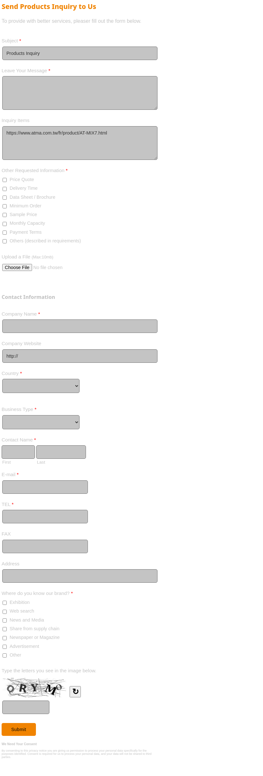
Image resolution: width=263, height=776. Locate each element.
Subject (11, 42)
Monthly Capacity (27, 223)
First (6, 462)
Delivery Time (24, 188)
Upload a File (27, 256)
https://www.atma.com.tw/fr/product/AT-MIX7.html (79, 143)
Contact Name (19, 441)
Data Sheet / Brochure (32, 197)
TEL (7, 505)
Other (15, 655)
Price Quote (22, 179)
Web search (22, 611)
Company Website (21, 343)
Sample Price (23, 214)
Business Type (19, 410)
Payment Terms (26, 232)
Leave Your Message (26, 72)
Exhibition (20, 602)
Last (41, 462)
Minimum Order (25, 205)
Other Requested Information (35, 172)
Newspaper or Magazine (35, 637)
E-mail (10, 476)
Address (11, 563)
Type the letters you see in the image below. (49, 670)
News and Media (27, 620)
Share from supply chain (34, 628)
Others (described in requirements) (45, 240)
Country (12, 375)
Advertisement (24, 646)
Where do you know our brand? (37, 594)
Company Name (21, 315)
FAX (6, 533)
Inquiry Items (16, 120)
